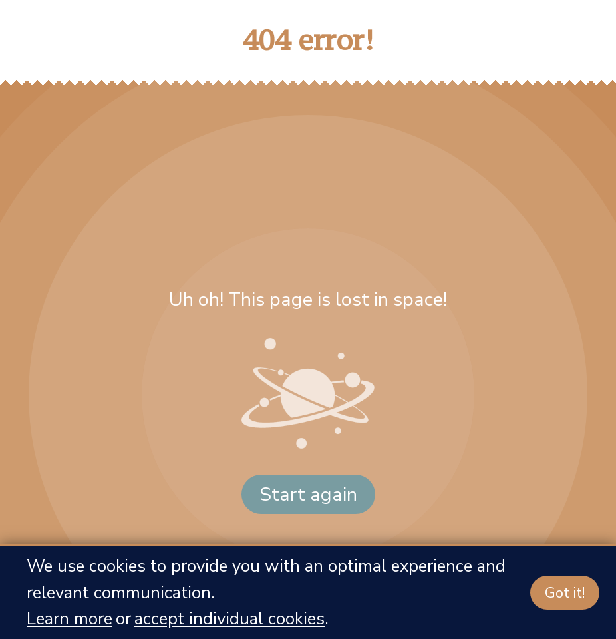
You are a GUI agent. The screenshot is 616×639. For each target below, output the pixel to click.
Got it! (565, 592)
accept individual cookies (229, 618)
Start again (308, 494)
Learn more (69, 618)
